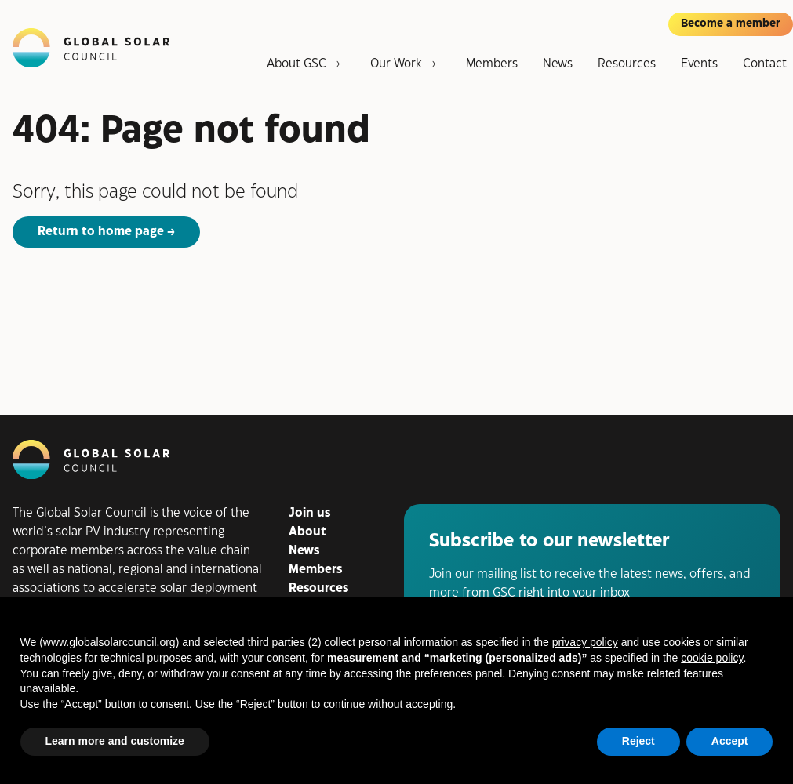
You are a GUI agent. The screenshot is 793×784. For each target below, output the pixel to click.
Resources (627, 64)
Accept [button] (729, 741)
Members (492, 64)
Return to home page (101, 232)
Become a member (730, 23)
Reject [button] (638, 741)
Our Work (396, 64)
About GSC (296, 64)
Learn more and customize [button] (114, 741)
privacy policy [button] (585, 642)
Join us (309, 513)
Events (699, 64)
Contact (765, 64)
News (558, 64)
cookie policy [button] (712, 658)
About (307, 532)
